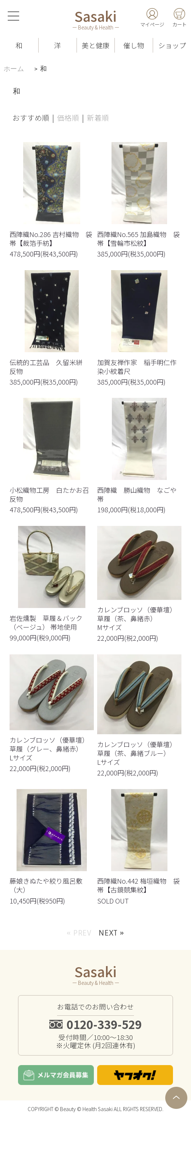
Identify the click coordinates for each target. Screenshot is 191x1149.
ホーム (14, 68)
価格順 (68, 117)
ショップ (172, 45)
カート (179, 24)
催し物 (133, 45)
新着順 (98, 117)
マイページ (152, 24)
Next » (111, 961)
